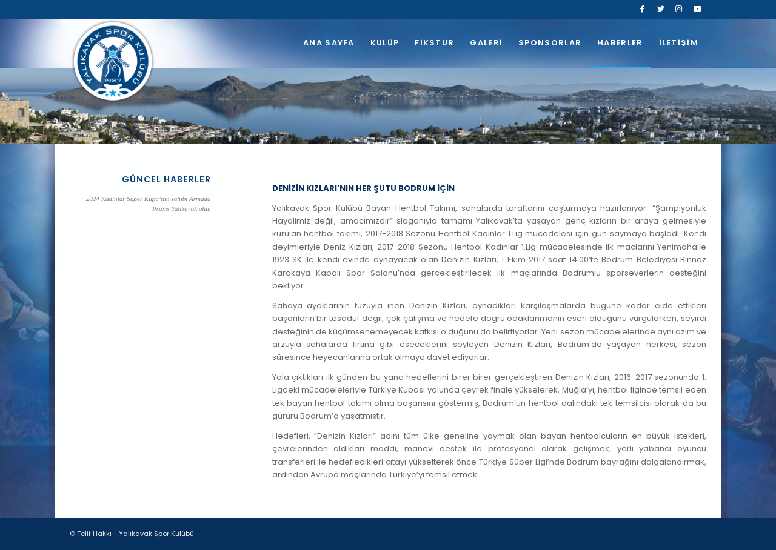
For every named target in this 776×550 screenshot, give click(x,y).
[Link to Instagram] (678, 9)
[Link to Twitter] (660, 9)
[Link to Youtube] (697, 9)
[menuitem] (329, 43)
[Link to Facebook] (642, 9)
